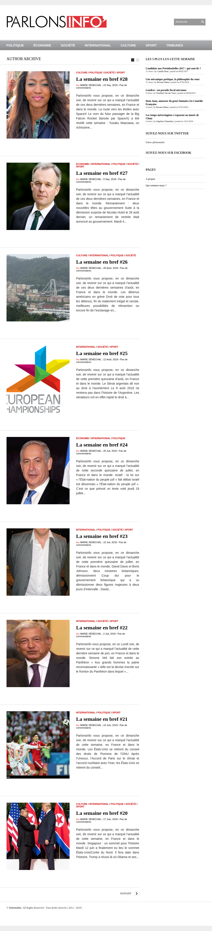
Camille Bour (163, 71)
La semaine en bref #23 (102, 536)
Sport (151, 45)
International (98, 45)
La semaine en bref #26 (102, 262)
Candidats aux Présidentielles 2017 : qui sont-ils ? (173, 68)
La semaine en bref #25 (102, 353)
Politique (15, 45)
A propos (150, 178)
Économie (42, 45)
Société (68, 45)
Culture (128, 45)
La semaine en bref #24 (102, 445)
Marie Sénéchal (90, 85)
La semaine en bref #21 (102, 719)
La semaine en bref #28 (102, 79)
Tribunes (174, 45)
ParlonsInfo (15, 907)
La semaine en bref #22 (102, 627)
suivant (125, 893)
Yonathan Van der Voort (166, 93)
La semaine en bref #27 (102, 173)
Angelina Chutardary (165, 121)
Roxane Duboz (163, 82)
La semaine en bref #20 (102, 813)
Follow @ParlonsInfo (155, 142)
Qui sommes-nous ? (156, 185)
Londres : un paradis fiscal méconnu (166, 90)
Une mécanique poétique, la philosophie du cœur (173, 79)
